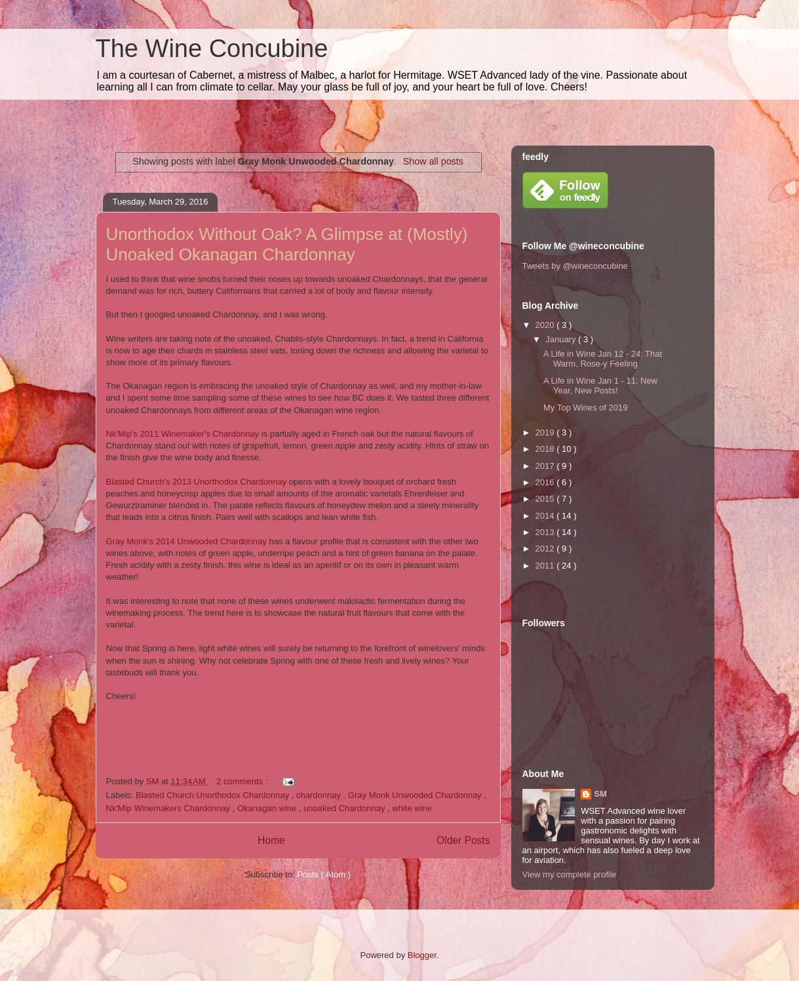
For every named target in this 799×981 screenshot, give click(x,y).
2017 (546, 466)
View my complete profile (569, 874)
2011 (546, 566)
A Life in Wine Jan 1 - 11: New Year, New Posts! (600, 386)
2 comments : (243, 781)
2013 (546, 532)
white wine (412, 808)
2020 (546, 325)
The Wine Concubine (212, 48)
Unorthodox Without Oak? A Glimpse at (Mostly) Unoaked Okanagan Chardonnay (287, 244)
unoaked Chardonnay (345, 808)
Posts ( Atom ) (324, 874)
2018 (546, 449)
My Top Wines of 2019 (585, 407)
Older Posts (463, 840)
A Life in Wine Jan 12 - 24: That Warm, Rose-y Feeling (602, 359)
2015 (546, 499)
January (561, 339)
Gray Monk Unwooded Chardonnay (416, 795)
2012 (546, 548)
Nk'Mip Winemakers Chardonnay (169, 808)
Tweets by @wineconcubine (575, 266)
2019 (546, 432)
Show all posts (433, 161)
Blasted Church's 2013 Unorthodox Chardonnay (196, 482)
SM (600, 794)
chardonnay (319, 795)
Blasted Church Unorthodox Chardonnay (214, 795)
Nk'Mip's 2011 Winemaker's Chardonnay (183, 434)
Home (271, 840)
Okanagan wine (268, 808)
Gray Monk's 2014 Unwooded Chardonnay (186, 541)
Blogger (422, 955)
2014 (546, 516)
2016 (546, 482)
